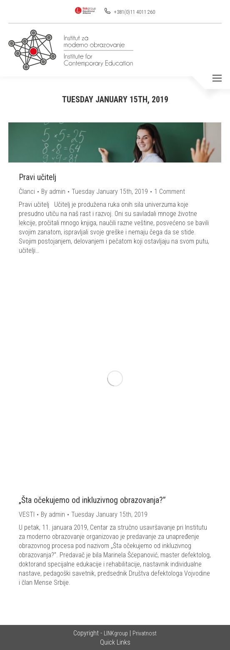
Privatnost (144, 633)
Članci (27, 192)
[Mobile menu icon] (217, 78)
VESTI (27, 514)
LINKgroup (116, 633)
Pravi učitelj (37, 177)
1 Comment (169, 192)
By (53, 192)
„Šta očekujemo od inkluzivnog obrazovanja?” (92, 500)
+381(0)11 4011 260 (134, 12)
